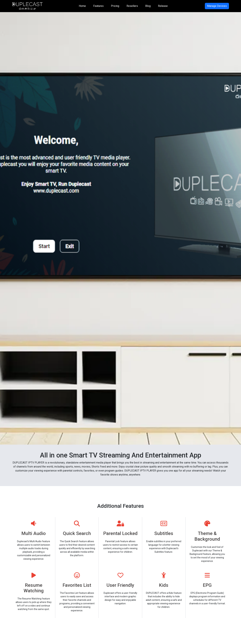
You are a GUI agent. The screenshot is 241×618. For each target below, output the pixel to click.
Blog (148, 6)
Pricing (115, 6)
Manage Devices (217, 6)
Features (98, 6)
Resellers (132, 6)
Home (82, 6)
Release (163, 6)
